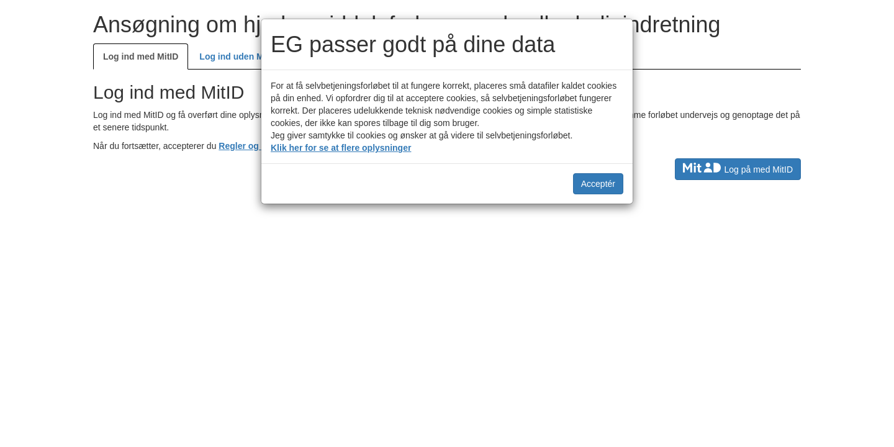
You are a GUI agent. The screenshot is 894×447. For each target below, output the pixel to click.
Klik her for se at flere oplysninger (341, 148)
